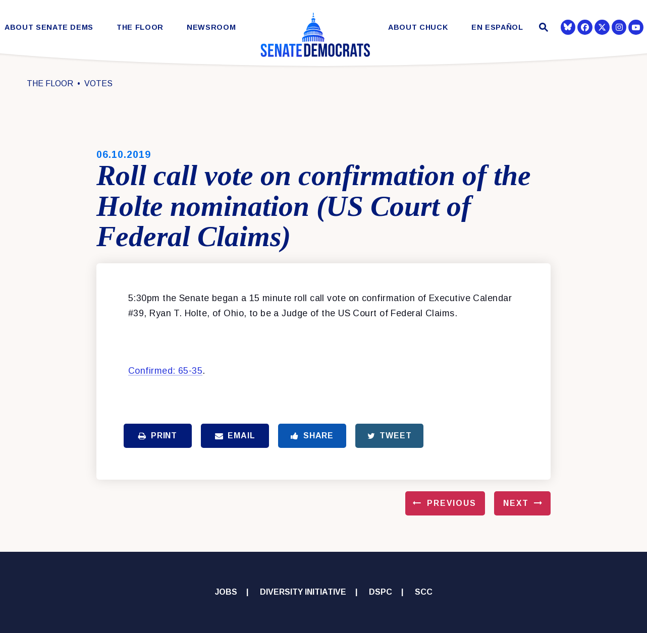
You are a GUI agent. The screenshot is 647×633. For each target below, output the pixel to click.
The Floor (140, 27)
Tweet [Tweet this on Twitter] (389, 435)
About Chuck (418, 27)
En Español (497, 27)
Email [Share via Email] (235, 435)
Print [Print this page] (157, 435)
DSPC (380, 592)
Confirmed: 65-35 (165, 371)
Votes (98, 83)
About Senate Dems (49, 27)
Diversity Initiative (303, 592)
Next (516, 503)
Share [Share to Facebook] (312, 435)
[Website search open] (542, 28)
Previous (451, 503)
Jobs (226, 592)
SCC (424, 592)
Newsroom (211, 27)
